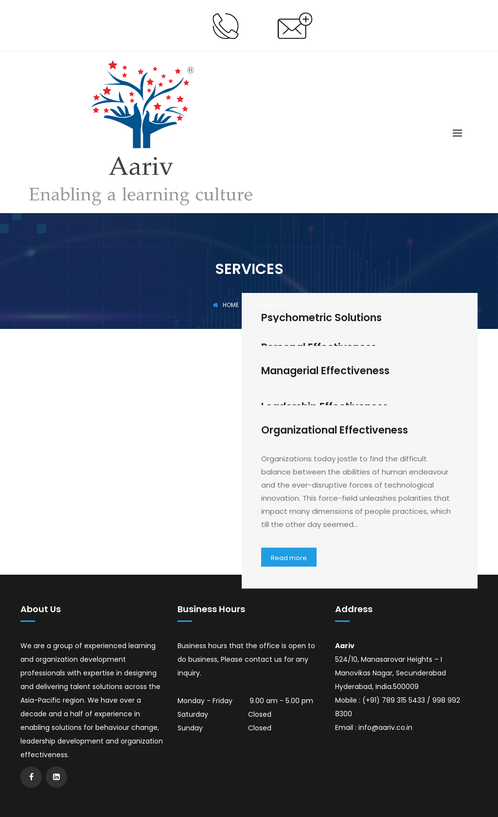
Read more (289, 557)
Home (226, 305)
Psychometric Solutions (321, 317)
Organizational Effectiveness (334, 429)
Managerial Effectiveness (325, 370)
